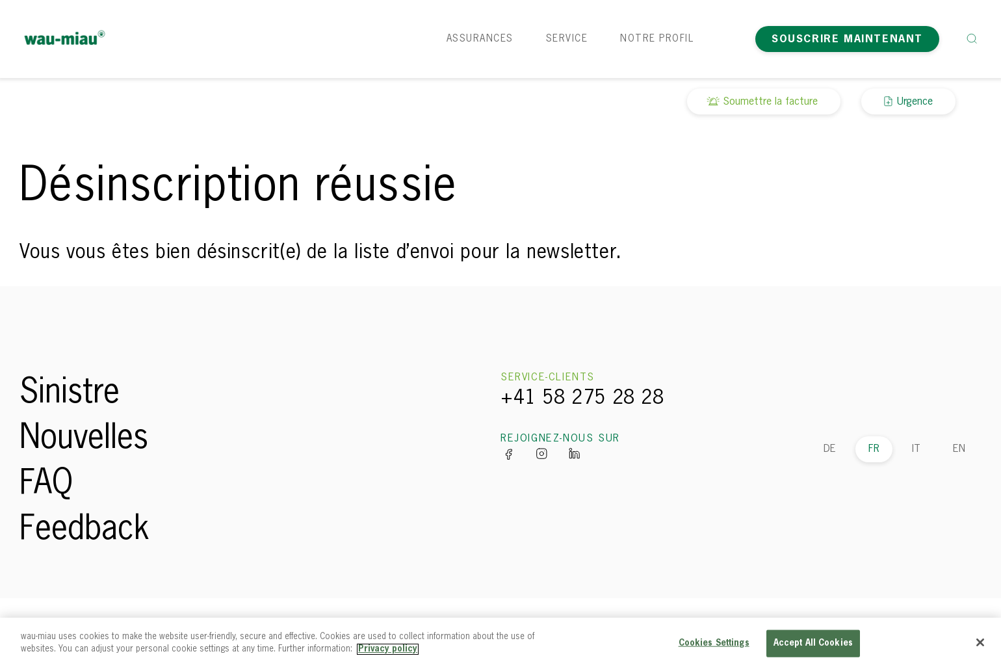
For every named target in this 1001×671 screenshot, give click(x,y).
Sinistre (70, 393)
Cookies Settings (714, 643)
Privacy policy (387, 649)
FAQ (46, 484)
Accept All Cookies (813, 643)
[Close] (980, 642)
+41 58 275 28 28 (582, 398)
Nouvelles (84, 439)
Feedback (85, 530)
